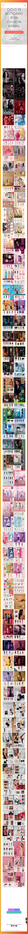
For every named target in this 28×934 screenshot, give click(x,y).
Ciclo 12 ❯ (17, 909)
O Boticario (5, 46)
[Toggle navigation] (24, 5)
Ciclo (10, 46)
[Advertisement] (14, 58)
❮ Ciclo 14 (11, 909)
